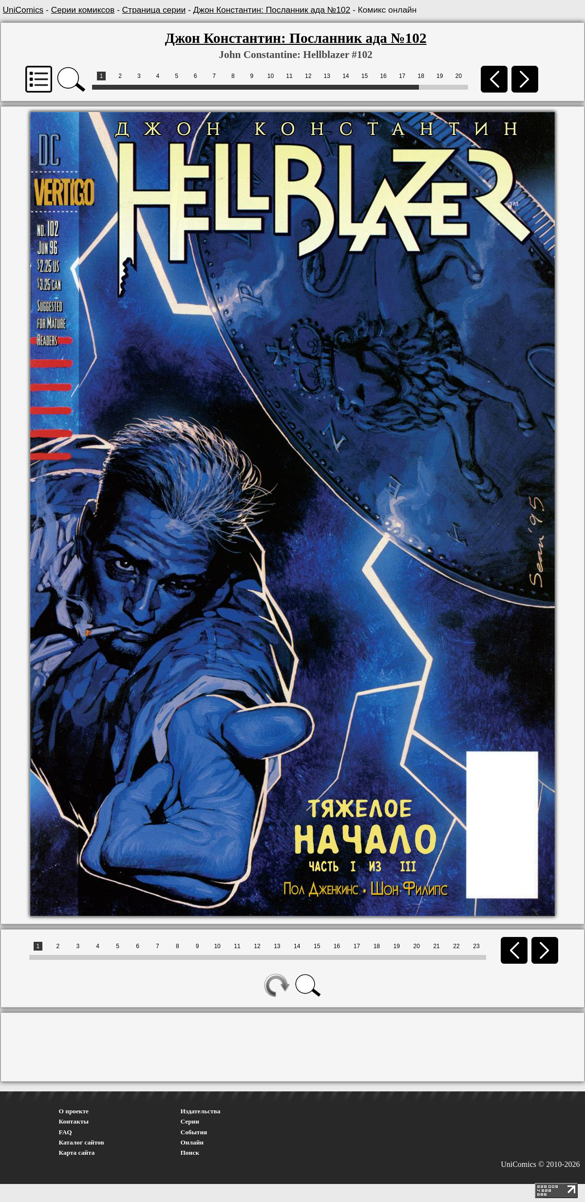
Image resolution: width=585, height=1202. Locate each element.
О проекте (74, 1111)
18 (421, 76)
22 (456, 946)
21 (436, 946)
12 (308, 76)
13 (327, 76)
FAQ (65, 1132)
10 (270, 76)
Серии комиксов (82, 10)
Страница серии (154, 10)
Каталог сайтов (81, 1142)
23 (476, 946)
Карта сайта (77, 1152)
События (194, 1132)
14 (345, 76)
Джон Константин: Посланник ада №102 (272, 10)
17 (402, 76)
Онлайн (192, 1142)
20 (458, 76)
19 (439, 76)
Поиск (190, 1152)
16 (383, 76)
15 (364, 76)
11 (289, 76)
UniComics (23, 10)
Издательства (201, 1111)
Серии (190, 1121)
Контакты (74, 1121)
